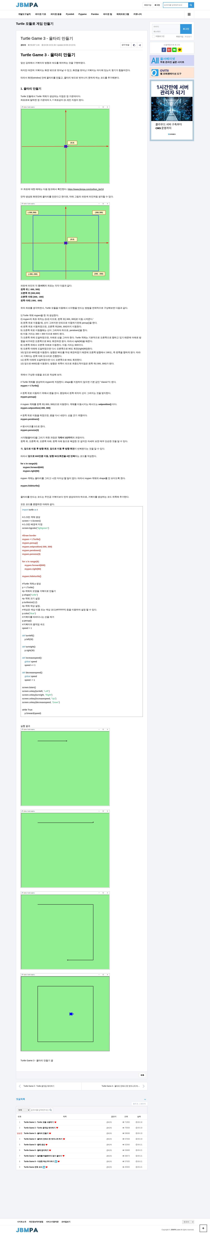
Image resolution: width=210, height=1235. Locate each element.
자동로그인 (160, 36)
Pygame (83, 14)
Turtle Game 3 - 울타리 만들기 (36, 1133)
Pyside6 (70, 14)
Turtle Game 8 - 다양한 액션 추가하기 (39, 1161)
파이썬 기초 (40, 14)
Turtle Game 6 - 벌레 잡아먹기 (36, 1150)
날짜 (139, 1116)
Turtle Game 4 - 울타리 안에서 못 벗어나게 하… (123, 1086)
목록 (142, 1075)
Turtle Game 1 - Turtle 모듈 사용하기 (39, 1122)
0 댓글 (125, 45)
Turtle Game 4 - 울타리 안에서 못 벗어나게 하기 (43, 1139)
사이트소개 (21, 1222)
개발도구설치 (24, 14)
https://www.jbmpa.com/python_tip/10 (86, 189)
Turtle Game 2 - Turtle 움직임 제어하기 (36, 1086)
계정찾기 (188, 37)
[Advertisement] (172, 190)
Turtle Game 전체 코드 (33, 1167)
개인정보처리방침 (36, 1222)
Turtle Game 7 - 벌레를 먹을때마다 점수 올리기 (43, 1156)
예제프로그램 (123, 14)
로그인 (186, 29)
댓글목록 (20, 1099)
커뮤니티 (137, 14)
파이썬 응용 (56, 14)
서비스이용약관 (52, 1222)
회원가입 (147, 5)
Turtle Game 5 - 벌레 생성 (34, 1145)
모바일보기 (65, 1222)
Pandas (95, 14)
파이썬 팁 (107, 14)
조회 (126, 1116)
